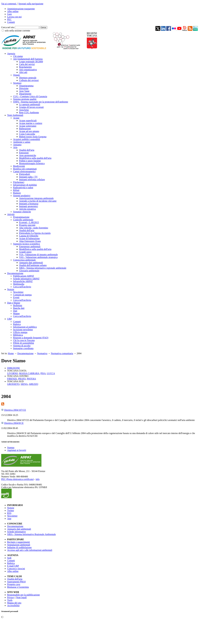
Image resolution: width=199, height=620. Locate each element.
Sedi (9, 558)
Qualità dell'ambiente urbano (33, 265)
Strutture (17, 83)
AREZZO (33, 384)
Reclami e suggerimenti (18, 542)
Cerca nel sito (7, 27)
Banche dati (18, 308)
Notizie (10, 289)
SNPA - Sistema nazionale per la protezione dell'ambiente (40, 102)
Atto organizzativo (28, 69)
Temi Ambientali (15, 115)
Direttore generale (27, 77)
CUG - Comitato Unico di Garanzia (30, 96)
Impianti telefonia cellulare (32, 179)
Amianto (17, 144)
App (9, 518)
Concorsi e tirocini (16, 568)
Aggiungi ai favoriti (16, 450)
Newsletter (18, 292)
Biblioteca (18, 335)
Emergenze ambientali (29, 246)
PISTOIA (31, 378)
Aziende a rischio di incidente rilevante (37, 201)
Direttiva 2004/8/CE (14, 423)
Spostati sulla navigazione (30, 3)
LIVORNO (12, 373)
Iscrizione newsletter (23, 329)
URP (9, 319)
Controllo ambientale (23, 219)
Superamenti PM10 (16, 581)
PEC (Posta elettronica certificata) (17, 479)
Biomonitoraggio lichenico (32, 163)
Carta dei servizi (27, 64)
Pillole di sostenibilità (23, 343)
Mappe (16, 313)
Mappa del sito (14, 603)
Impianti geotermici (28, 206)
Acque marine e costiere (30, 123)
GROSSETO (13, 384)
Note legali (21, 597)
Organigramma (26, 85)
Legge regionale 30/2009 (31, 61)
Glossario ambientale (29, 270)
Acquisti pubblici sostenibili (26, 139)
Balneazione (25, 128)
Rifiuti (16, 190)
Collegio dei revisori (29, 80)
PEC (9, 19)
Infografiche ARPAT (23, 281)
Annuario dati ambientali (31, 262)
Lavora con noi (14, 16)
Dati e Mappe (13, 303)
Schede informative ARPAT (26, 278)
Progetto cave (13, 584)
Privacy (10, 597)
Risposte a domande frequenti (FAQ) (30, 337)
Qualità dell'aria (26, 150)
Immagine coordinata (23, 348)
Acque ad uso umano (29, 131)
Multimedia (18, 284)
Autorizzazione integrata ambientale (36, 198)
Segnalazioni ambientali (18, 544)
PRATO (22, 378)
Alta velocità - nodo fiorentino (33, 227)
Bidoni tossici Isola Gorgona (32, 136)
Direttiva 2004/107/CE (15, 410)
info (38, 479)
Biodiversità (19, 166)
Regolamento (25, 67)
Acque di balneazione (29, 238)
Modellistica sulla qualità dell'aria (35, 158)
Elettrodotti (24, 174)
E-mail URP (13, 566)
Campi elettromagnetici (24, 171)
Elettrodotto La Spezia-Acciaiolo (35, 233)
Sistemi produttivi (21, 195)
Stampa (10, 447)
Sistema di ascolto (21, 345)
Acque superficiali (28, 120)
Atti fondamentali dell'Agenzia (27, 59)
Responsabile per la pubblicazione (23, 594)
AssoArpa (24, 110)
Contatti (11, 22)
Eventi (16, 297)
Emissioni (24, 152)
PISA (43, 373)
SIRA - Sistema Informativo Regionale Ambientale (31, 534)
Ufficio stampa (20, 332)
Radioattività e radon (23, 187)
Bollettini (17, 305)
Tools (9, 600)
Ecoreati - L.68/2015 (29, 222)
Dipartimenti (25, 93)
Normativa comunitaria (62, 353)
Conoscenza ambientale (24, 260)
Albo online (12, 11)
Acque (16, 118)
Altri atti (23, 72)
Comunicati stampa (22, 294)
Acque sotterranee (27, 126)
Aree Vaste (24, 91)
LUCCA (51, 373)
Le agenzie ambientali (29, 104)
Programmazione (21, 217)
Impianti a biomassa (28, 203)
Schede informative (16, 531)
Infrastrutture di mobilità (25, 185)
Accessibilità (13, 605)
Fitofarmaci (18, 182)
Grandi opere (25, 252)
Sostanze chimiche (22, 211)
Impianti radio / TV (28, 177)
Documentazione (15, 273)
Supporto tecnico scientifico (26, 244)
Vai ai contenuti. (9, 3)
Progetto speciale (27, 225)
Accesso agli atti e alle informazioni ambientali (29, 550)
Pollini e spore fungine (30, 160)
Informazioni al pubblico (25, 327)
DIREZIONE (13, 368)
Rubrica (17, 324)
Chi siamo (18, 56)
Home (11, 353)
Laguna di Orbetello (28, 236)
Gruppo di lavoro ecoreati (31, 107)
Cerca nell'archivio (22, 286)
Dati (15, 311)
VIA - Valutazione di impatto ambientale (38, 254)
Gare (9, 14)
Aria (15, 147)
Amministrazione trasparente (21, 8)
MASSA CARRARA (29, 373)
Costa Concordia (27, 134)
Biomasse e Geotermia (18, 587)
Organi (16, 75)
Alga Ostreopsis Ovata (30, 241)
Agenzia (11, 53)
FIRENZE (12, 378)
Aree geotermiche (27, 155)
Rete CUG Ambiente (29, 112)
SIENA (24, 384)
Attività (10, 214)
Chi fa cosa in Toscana (24, 340)
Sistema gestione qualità (24, 99)
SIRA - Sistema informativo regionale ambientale (42, 268)
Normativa (42, 353)
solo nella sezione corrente (17, 30)
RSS (9, 513)
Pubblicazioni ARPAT (23, 276)
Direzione (23, 88)
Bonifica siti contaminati (25, 169)
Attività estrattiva (27, 209)
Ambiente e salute (21, 142)
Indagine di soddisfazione (19, 547)
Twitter (10, 510)
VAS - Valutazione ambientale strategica (38, 257)
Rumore (17, 193)
